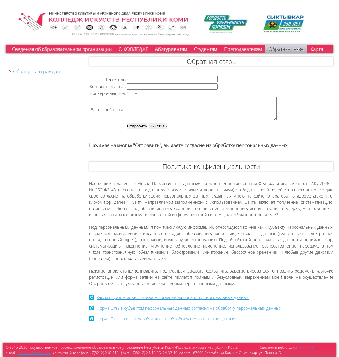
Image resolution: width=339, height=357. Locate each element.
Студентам (205, 49)
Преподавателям (243, 49)
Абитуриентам (171, 49)
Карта (316, 49)
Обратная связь (286, 49)
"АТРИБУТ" (306, 347)
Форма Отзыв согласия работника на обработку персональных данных (166, 323)
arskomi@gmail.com (34, 352)
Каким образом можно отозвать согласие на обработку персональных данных (173, 302)
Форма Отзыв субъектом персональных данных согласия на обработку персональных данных (189, 312)
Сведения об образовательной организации (62, 49)
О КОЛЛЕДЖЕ (133, 49)
